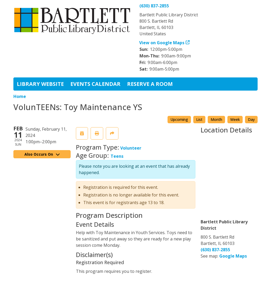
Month (216, 119)
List (199, 119)
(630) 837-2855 (154, 6)
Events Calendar (95, 83)
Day (251, 119)
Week (235, 119)
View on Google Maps (161, 43)
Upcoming (179, 119)
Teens (117, 156)
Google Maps (233, 256)
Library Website (40, 83)
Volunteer (130, 148)
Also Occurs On (42, 154)
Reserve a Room (150, 83)
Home (19, 96)
